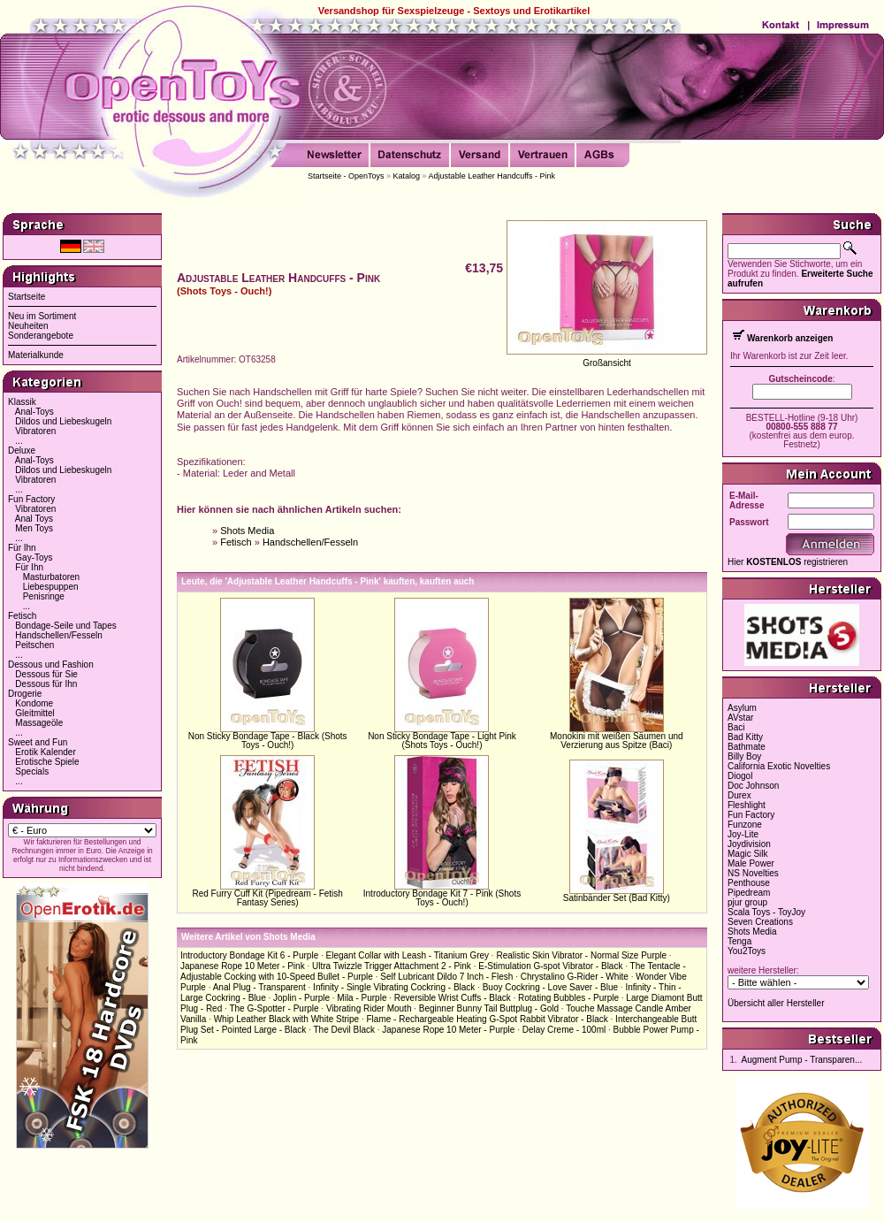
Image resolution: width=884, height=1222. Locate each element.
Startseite (26, 297)
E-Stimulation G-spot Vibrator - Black (550, 966)
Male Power (751, 863)
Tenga (739, 941)
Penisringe (44, 596)
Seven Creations (760, 922)
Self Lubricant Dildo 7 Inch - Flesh (446, 976)
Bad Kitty (745, 737)
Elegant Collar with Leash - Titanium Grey (408, 955)
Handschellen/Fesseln (58, 635)
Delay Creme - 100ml (564, 1030)
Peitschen (34, 645)
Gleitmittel (34, 713)
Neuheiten (28, 326)
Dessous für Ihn (46, 684)
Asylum (742, 708)
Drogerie (25, 694)
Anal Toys (34, 518)
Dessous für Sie (46, 674)
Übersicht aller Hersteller (776, 1003)
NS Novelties (753, 873)
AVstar (740, 717)
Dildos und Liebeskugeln (63, 421)
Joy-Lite (743, 834)
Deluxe (21, 450)
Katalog (407, 176)
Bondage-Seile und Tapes (65, 625)
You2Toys (747, 951)
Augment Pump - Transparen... (802, 1060)
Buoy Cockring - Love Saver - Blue (550, 987)
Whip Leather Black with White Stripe (287, 1019)
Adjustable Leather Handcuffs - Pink (492, 176)
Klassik (22, 402)
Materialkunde (36, 355)
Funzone (745, 824)
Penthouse (749, 883)
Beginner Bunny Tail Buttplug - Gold (489, 1008)
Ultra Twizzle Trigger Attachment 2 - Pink (391, 966)
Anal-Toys (34, 411)
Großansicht (606, 363)
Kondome (34, 703)
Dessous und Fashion (51, 664)
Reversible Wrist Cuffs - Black (452, 998)
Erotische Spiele (47, 762)
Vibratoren (35, 431)
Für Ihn (22, 548)
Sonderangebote (40, 335)
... (18, 441)
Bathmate (747, 747)
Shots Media (247, 530)
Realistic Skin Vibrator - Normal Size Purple (581, 955)
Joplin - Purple (301, 998)
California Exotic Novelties (779, 766)
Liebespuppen (51, 587)
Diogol (740, 776)
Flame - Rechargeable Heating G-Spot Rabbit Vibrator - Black (486, 1019)
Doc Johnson (753, 785)
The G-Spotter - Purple (273, 1008)
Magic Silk (748, 854)
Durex (739, 795)
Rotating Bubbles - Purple (568, 998)
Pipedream (749, 892)
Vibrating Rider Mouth (369, 1008)
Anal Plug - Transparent (259, 987)
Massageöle (39, 723)
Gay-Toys (33, 557)
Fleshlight (747, 805)
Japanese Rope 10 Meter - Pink (242, 966)
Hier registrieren (788, 562)
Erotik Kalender (45, 752)
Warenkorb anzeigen (790, 338)
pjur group (747, 902)
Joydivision (749, 844)
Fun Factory (31, 499)
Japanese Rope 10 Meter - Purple (448, 1030)
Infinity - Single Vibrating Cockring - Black (394, 987)
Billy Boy (744, 756)
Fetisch (22, 616)
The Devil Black (343, 1030)
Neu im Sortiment (42, 316)
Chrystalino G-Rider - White (575, 976)
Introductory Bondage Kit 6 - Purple (249, 955)
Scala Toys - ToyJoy (766, 912)
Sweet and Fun (37, 742)
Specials (32, 771)
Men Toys (34, 528)
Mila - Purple (361, 998)
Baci (736, 727)
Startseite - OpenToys (346, 176)
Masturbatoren (51, 577)
